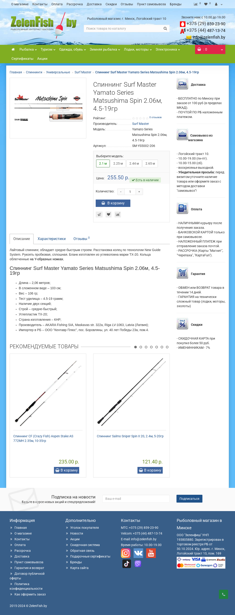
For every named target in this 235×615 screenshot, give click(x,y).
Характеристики (52, 239)
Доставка (94, 4)
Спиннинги (34, 72)
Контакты (40, 4)
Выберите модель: (109, 156)
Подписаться (189, 499)
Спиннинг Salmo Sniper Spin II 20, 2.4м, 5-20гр (130, 436)
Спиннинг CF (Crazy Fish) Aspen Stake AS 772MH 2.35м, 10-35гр (43, 438)
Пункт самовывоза (151, 4)
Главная (16, 72)
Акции (42, 59)
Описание (21, 239)
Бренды (176, 4)
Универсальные (58, 72)
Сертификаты (22, 59)
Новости (74, 533)
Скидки (111, 4)
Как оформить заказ (28, 594)
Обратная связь (80, 550)
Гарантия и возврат (27, 568)
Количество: (105, 191)
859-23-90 (206, 23)
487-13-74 (206, 30)
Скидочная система (82, 545)
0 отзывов (155, 117)
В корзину (113, 203)
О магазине (19, 4)
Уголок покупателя (82, 527)
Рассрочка (75, 4)
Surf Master (83, 72)
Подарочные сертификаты (87, 556)
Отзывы (127, 4)
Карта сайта (77, 568)
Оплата (57, 4)
